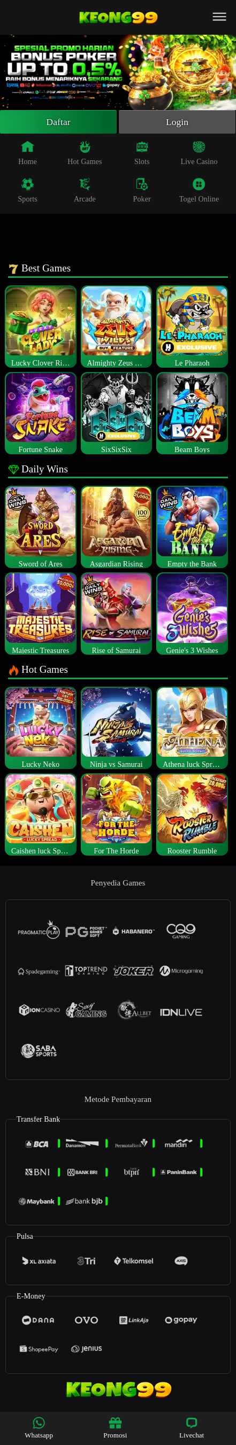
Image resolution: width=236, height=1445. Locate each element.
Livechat (191, 1427)
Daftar (58, 122)
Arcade (85, 191)
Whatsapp (39, 1427)
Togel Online (199, 191)
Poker (142, 191)
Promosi (115, 1427)
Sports (27, 191)
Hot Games (84, 154)
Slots (142, 154)
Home (27, 154)
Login (177, 122)
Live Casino (198, 154)
